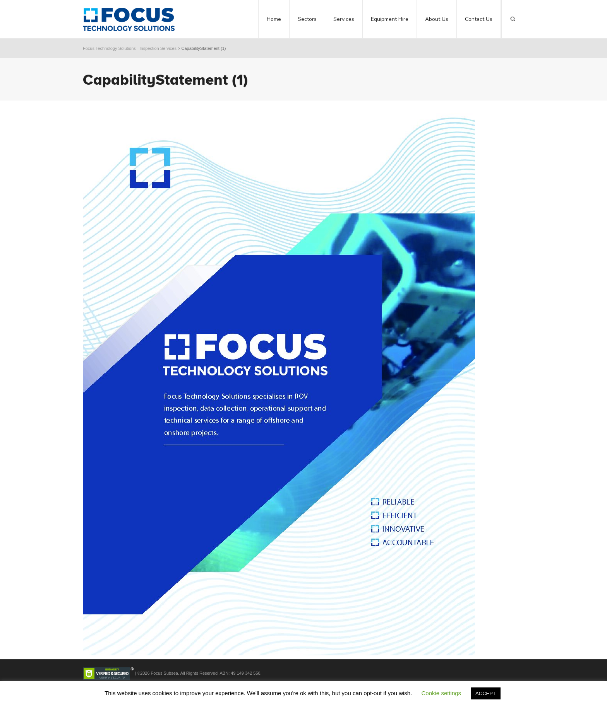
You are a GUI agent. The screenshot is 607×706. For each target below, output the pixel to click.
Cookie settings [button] (441, 693)
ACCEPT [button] (485, 693)
